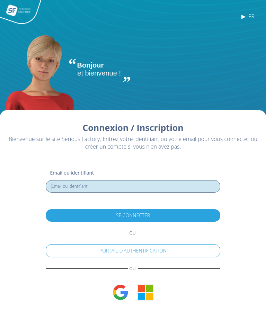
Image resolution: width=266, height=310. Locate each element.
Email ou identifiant (72, 172)
